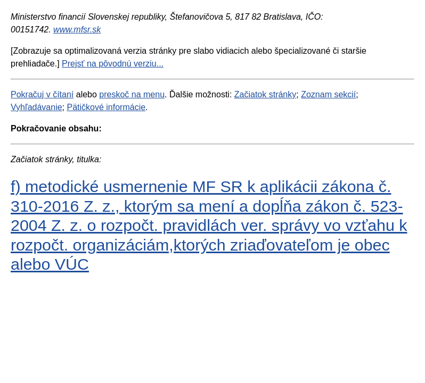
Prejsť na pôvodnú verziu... (113, 63)
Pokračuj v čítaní (42, 94)
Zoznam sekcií (328, 94)
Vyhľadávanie (36, 107)
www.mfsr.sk (77, 29)
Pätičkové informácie (106, 107)
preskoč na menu (132, 94)
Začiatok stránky (265, 94)
